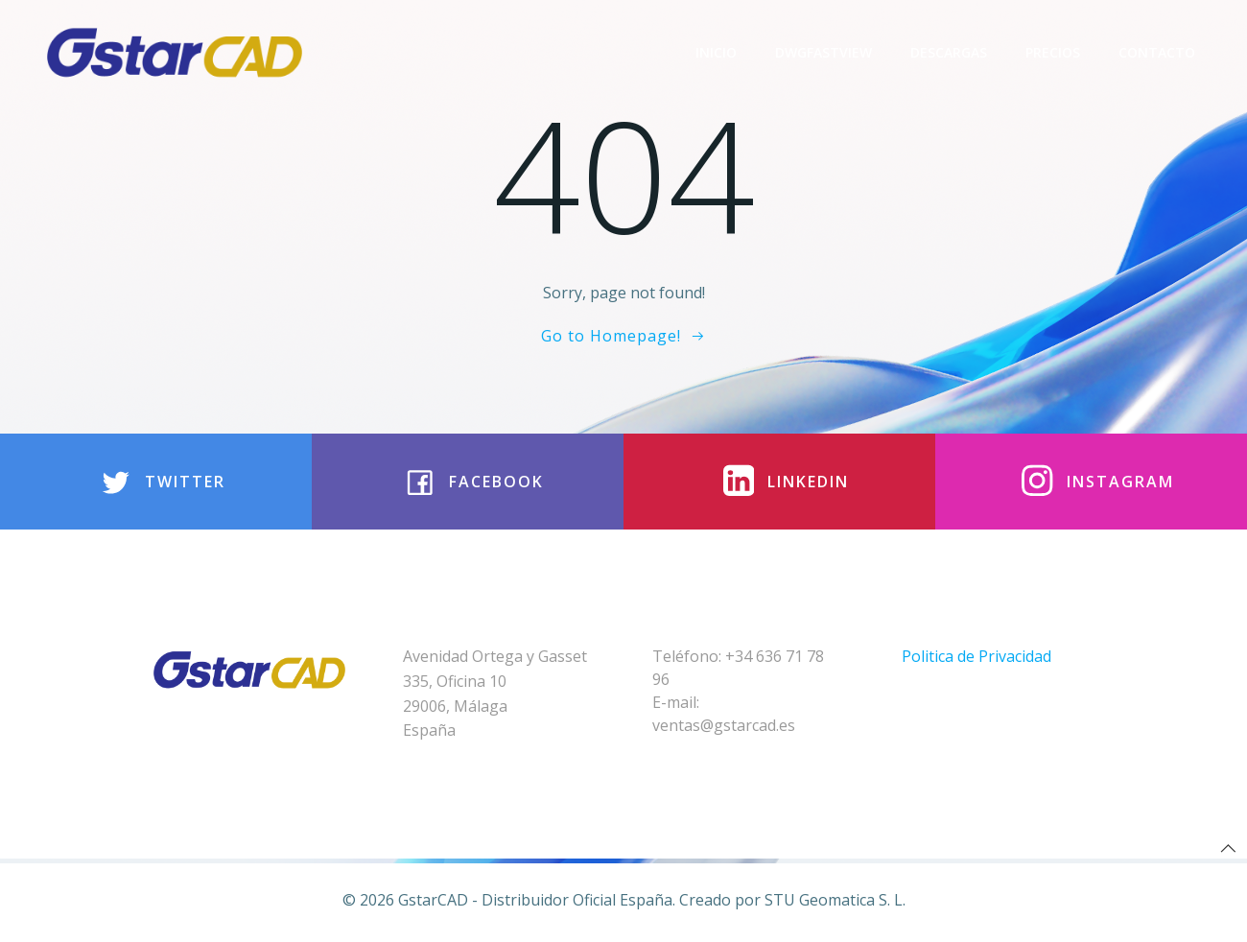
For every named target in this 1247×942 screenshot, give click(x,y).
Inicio (716, 52)
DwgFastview (823, 52)
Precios (1052, 52)
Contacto (1156, 52)
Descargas (948, 52)
